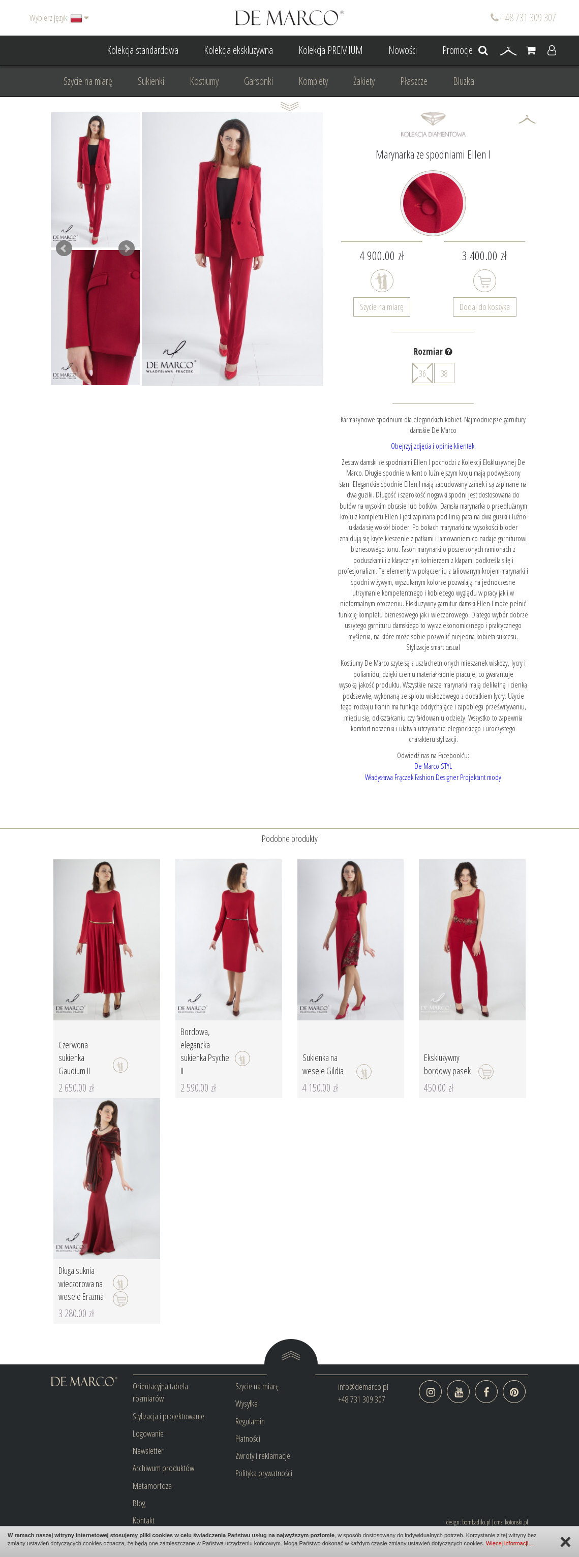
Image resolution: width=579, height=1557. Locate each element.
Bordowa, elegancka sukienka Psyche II (204, 1051)
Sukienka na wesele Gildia (323, 1064)
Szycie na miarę (88, 81)
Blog (139, 1503)
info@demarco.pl (363, 1386)
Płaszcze (414, 81)
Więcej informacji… (510, 1543)
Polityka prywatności (263, 1473)
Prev (64, 248)
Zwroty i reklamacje (262, 1455)
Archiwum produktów (163, 1468)
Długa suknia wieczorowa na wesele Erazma (81, 1283)
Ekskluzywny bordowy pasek (447, 1064)
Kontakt (144, 1520)
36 (422, 373)
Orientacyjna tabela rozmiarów (160, 1392)
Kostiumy (204, 81)
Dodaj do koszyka (485, 307)
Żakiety (364, 81)
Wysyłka (246, 1403)
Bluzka (463, 81)
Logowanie (148, 1433)
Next (126, 248)
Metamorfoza (152, 1485)
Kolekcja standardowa (142, 50)
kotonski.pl (516, 1522)
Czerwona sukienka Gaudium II (74, 1058)
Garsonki (258, 81)
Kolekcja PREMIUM (330, 50)
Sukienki (151, 81)
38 (444, 373)
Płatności (247, 1438)
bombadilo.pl (476, 1522)
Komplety (313, 81)
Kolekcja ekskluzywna (238, 50)
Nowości (402, 50)
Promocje (457, 50)
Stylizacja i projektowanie (168, 1416)
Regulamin (250, 1421)
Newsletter (148, 1450)
